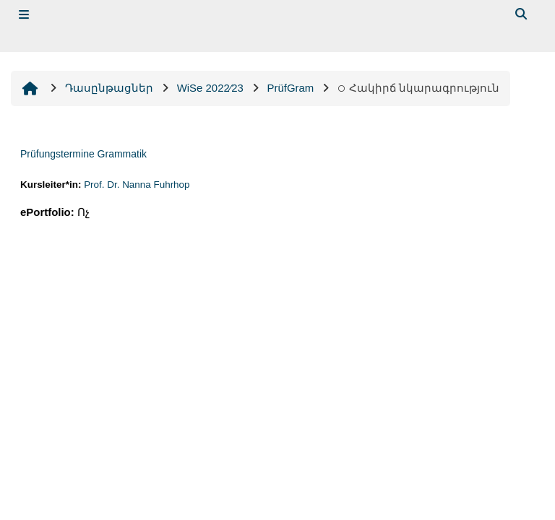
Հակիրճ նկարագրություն (418, 88)
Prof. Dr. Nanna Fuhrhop (136, 184)
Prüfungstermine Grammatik (83, 154)
